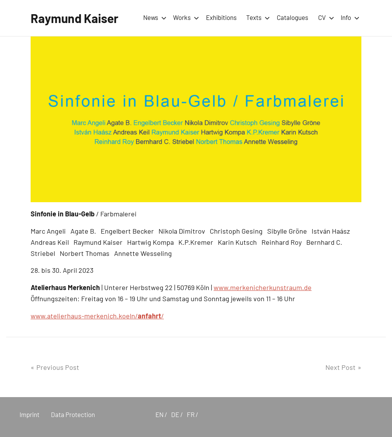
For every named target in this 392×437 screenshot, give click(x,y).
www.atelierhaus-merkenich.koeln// (97, 316)
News (153, 17)
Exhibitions (221, 17)
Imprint (29, 414)
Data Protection (73, 414)
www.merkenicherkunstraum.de (263, 287)
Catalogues (292, 17)
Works (184, 17)
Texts (256, 17)
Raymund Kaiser (74, 18)
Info (348, 17)
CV (324, 17)
